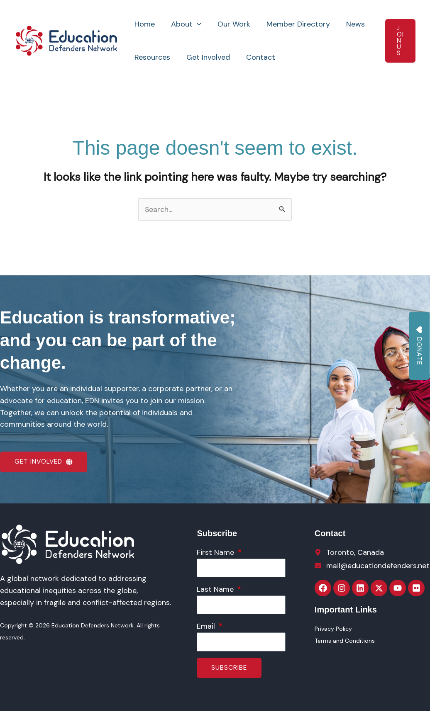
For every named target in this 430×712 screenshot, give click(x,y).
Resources (152, 57)
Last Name (216, 590)
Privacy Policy (333, 629)
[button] (195, 24)
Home (144, 24)
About (184, 24)
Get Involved (206, 57)
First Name (216, 553)
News (350, 24)
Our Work (231, 24)
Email (207, 627)
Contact (257, 57)
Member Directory (294, 24)
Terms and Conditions (345, 641)
